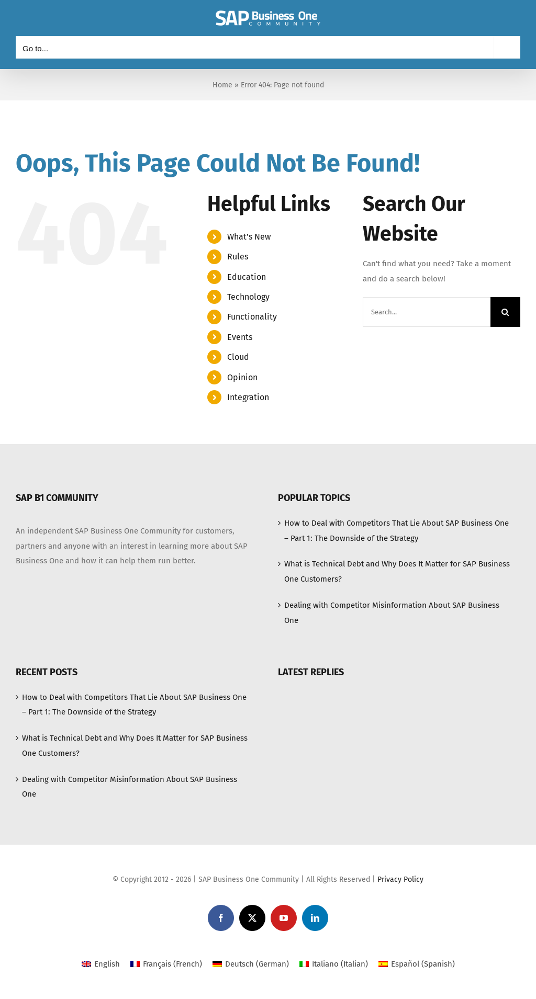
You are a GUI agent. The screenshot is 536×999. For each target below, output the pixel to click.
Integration (248, 397)
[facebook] (221, 918)
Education (246, 277)
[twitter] (252, 918)
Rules (237, 257)
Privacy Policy (400, 879)
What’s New (249, 237)
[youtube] (284, 918)
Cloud (238, 357)
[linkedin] (315, 918)
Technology (248, 297)
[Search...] (426, 312)
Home (222, 85)
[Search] (505, 312)
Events (239, 337)
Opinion (242, 377)
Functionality (252, 317)
